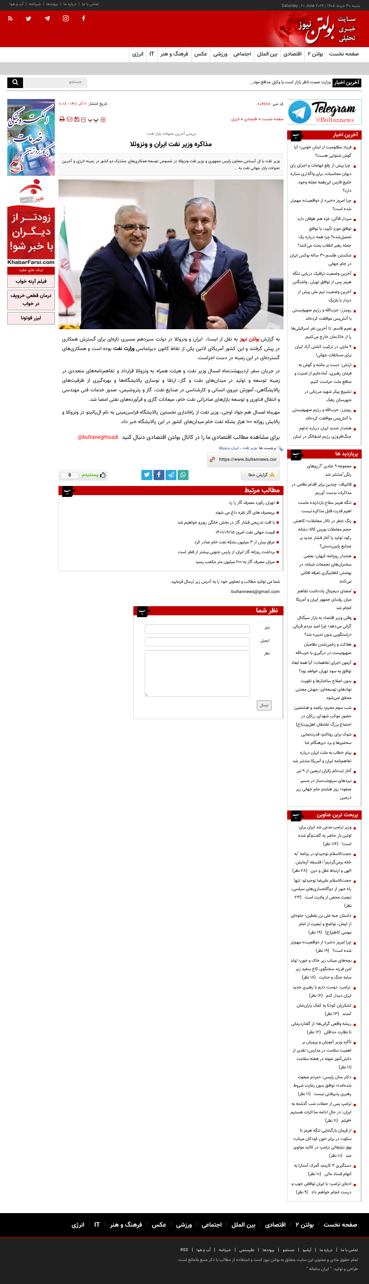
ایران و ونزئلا (229, 448)
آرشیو (307, 1250)
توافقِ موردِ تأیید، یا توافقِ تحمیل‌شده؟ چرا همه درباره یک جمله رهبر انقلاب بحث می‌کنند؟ (324, 237)
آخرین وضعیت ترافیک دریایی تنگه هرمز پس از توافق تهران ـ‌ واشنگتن (322, 277)
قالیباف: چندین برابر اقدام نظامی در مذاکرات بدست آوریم (321, 488)
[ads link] (324, 112)
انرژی (235, 119)
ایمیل (265, 641)
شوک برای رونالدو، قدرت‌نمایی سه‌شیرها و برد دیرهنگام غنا (326, 738)
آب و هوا (16, 4)
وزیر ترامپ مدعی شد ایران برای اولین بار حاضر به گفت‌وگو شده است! (324, 835)
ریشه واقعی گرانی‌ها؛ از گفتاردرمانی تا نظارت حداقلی (321, 1028)
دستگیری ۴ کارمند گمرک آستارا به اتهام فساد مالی (322, 1169)
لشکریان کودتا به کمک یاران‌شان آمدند (324, 1009)
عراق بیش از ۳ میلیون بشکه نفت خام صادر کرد (234, 542)
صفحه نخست (344, 54)
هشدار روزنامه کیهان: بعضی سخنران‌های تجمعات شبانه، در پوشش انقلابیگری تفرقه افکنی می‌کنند (325, 569)
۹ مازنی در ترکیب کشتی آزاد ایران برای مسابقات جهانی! (323, 350)
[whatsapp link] (183, 475)
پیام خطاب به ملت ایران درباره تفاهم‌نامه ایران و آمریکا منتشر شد (322, 756)
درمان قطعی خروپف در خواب (31, 300)
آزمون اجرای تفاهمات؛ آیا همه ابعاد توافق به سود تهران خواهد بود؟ (321, 667)
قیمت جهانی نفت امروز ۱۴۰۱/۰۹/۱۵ (245, 532)
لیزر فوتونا (31, 318)
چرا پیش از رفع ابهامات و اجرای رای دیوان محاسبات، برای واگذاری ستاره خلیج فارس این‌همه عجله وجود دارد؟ (320, 178)
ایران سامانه (319, 1269)
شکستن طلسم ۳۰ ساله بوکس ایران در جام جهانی (320, 259)
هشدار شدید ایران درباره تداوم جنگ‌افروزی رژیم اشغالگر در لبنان (322, 432)
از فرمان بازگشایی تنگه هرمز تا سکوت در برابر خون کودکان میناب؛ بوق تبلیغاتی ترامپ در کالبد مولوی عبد (322, 1143)
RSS (184, 1250)
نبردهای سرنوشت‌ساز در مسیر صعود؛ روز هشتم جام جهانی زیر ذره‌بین (323, 789)
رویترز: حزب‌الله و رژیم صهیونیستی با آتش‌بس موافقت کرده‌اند (321, 314)
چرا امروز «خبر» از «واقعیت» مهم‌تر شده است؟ (320, 204)
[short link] (247, 460)
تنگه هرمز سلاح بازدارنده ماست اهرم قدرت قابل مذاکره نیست (324, 506)
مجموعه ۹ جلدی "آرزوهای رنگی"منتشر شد (329, 470)
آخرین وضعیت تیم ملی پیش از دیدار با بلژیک (324, 296)
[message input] (197, 673)
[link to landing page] (325, 29)
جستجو (288, 1250)
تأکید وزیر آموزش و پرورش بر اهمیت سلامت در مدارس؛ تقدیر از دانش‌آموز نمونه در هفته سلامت (322, 1055)
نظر (267, 653)
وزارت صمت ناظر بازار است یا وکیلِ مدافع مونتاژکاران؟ (285, 82)
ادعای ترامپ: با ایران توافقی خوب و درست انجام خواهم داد (321, 1188)
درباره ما (70, 4)
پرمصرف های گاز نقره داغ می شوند (245, 512)
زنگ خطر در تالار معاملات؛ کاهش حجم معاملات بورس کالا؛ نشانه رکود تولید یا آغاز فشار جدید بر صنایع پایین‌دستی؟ (322, 534)
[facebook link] (158, 475)
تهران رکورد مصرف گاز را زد (252, 502)
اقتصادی (251, 119)
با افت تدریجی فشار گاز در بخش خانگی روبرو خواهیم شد (226, 522)
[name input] (197, 629)
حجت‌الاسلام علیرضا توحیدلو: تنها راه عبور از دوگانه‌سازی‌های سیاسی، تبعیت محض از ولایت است (321, 893)
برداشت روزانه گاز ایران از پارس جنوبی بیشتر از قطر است (226, 552)
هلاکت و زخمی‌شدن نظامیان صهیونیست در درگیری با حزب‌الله (323, 648)
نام (267, 628)
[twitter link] (146, 475)
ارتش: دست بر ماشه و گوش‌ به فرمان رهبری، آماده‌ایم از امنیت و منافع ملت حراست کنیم (322, 373)
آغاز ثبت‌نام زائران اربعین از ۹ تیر (324, 771)
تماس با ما (90, 4)
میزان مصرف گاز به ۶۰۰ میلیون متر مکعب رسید (235, 562)
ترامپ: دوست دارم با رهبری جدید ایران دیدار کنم (322, 991)
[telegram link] (171, 475)
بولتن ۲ (315, 54)
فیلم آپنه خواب (31, 282)
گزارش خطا (261, 475)
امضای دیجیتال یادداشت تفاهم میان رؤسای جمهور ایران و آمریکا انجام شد (323, 599)
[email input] (197, 641)
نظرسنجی (246, 1250)
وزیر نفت (250, 448)
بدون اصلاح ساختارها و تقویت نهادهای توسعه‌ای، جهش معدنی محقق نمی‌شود (323, 689)
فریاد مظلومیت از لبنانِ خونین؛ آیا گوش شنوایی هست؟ (322, 151)
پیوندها (52, 4)
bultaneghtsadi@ (98, 437)
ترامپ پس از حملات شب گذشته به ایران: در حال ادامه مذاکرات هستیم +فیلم (320, 1112)
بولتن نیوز (249, 339)
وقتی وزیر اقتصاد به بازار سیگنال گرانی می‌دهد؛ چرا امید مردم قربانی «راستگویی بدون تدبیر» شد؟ (322, 626)
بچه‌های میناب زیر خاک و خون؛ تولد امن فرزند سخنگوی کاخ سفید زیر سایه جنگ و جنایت (320, 969)
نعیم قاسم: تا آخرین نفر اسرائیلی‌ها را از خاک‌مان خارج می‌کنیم (321, 332)
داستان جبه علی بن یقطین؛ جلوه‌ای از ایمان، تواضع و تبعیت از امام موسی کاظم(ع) (321, 924)
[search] (15, 82)
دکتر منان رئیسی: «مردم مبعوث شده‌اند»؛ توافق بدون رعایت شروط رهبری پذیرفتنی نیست (322, 1085)
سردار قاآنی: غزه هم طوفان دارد (324, 219)
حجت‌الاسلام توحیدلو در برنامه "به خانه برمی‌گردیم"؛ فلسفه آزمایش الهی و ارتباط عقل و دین (321, 862)
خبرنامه (35, 4)
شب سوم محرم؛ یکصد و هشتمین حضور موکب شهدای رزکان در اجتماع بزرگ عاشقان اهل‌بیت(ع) (322, 716)
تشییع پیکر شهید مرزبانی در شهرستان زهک (327, 395)
